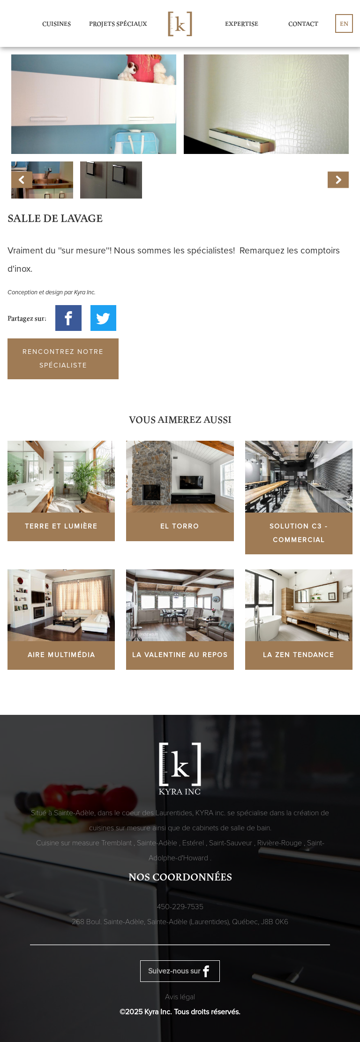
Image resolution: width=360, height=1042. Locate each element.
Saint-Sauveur (231, 843)
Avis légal (180, 997)
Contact (303, 23)
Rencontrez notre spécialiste (63, 358)
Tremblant (117, 843)
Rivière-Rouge (280, 843)
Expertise (241, 23)
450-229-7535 (180, 907)
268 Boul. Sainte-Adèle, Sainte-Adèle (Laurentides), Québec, (180, 922)
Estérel (194, 843)
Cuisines (56, 23)
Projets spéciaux (118, 23)
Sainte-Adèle (158, 843)
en (344, 23)
